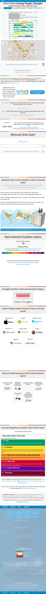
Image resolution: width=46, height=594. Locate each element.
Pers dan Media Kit (23, 524)
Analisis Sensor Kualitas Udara (23, 533)
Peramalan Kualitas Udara (23, 541)
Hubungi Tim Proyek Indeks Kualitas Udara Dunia (22, 523)
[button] (17, 44)
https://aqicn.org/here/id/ (23, 108)
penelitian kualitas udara (22, 528)
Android (23, 321)
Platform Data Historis (23, 545)
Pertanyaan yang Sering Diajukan (22, 536)
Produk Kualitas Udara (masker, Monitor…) (23, 542)
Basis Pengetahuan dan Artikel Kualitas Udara (22, 530)
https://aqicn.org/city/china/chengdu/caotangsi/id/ (23, 115)
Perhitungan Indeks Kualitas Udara (23, 540)
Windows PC (9, 331)
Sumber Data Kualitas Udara (22, 539)
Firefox (37, 331)
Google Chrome (23, 331)
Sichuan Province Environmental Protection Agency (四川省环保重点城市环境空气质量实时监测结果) (24, 572)
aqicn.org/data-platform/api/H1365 (28, 127)
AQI (16, 12)
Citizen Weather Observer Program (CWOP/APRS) (23, 570)
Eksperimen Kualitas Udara (23, 531)
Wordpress (16, 342)
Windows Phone (37, 321)
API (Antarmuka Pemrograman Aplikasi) (23, 544)
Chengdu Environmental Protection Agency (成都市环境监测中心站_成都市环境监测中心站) (23, 574)
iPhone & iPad (9, 321)
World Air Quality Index (19, 499)
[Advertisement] (23, 165)
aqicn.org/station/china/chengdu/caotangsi (30, 250)
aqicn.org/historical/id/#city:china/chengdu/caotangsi (22, 262)
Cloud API (30, 342)
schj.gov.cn (39, 80)
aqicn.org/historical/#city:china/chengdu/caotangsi (29, 248)
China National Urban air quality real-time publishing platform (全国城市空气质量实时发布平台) (24, 579)
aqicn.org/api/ (40, 128)
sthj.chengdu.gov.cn (12, 83)
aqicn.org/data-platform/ (23, 264)
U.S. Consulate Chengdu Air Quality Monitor (23, 581)
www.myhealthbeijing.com (28, 488)
